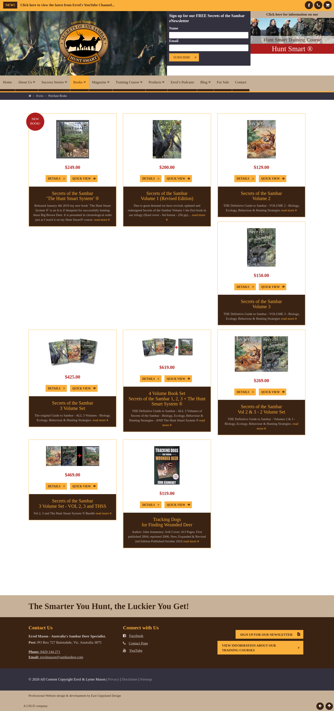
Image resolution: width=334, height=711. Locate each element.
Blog (205, 82)
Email (173, 41)
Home (7, 82)
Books (79, 82)
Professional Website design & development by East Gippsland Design (75, 695)
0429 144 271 (44, 652)
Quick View (84, 178)
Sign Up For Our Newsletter (271, 634)
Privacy (113, 679)
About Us (26, 82)
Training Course (129, 82)
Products (157, 82)
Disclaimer (130, 679)
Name (173, 28)
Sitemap (146, 679)
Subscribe (186, 57)
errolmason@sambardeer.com (56, 657)
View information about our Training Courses (262, 647)
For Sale (223, 82)
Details (57, 178)
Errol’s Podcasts (182, 82)
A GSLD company (35, 706)
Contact (240, 82)
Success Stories (54, 82)
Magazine (100, 82)
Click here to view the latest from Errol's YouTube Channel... (58, 5)
